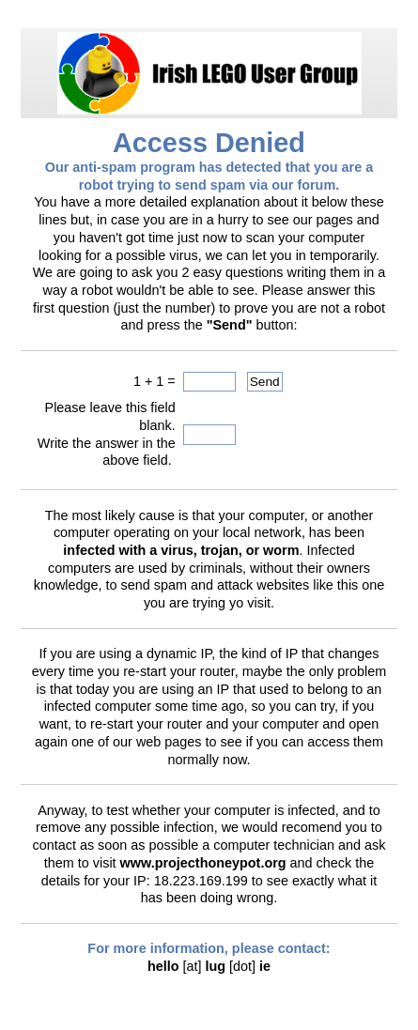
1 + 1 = (154, 381)
